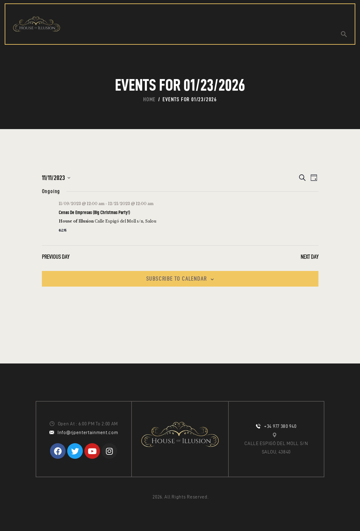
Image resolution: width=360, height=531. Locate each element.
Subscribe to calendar (176, 279)
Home (149, 99)
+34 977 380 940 (280, 426)
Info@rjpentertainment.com (88, 432)
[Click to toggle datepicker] (56, 178)
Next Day (309, 257)
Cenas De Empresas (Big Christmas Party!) (94, 212)
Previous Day (55, 257)
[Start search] (344, 34)
